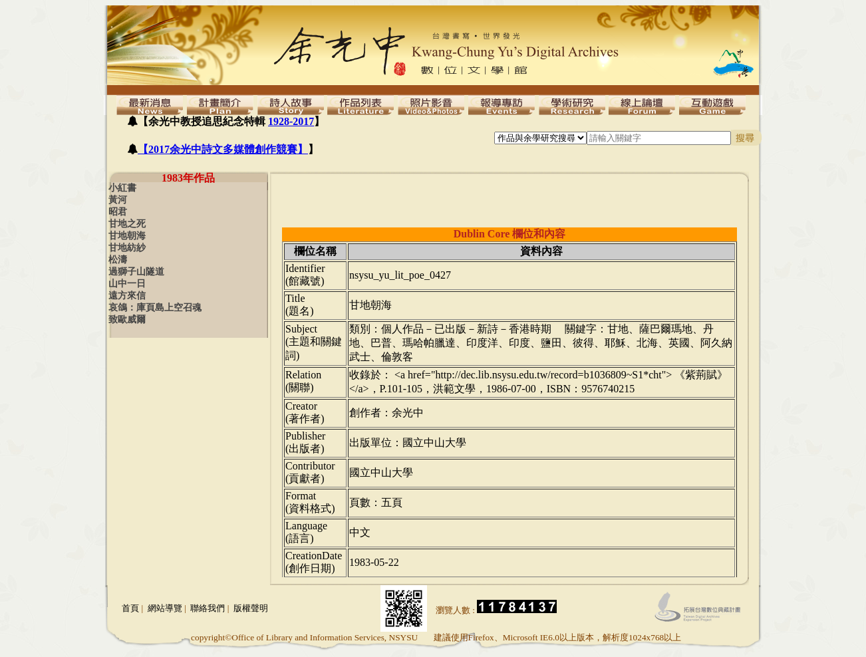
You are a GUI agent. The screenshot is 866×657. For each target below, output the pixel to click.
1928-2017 (291, 121)
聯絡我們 (207, 608)
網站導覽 (165, 608)
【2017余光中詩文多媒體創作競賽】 (223, 149)
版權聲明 (250, 608)
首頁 (130, 608)
